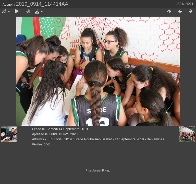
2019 (68, 139)
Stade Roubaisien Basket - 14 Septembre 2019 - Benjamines (119, 139)
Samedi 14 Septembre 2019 (67, 129)
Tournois (55, 139)
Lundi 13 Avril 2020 (64, 134)
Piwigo (106, 170)
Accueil (8, 4)
